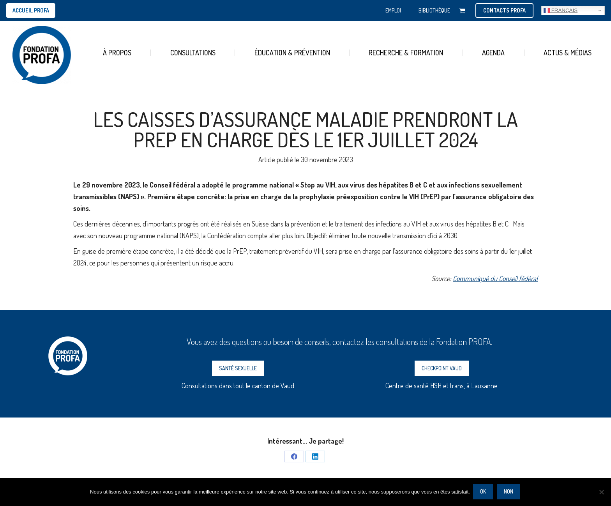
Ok (484, 492)
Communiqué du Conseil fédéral (495, 278)
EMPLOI (393, 10)
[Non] (601, 492)
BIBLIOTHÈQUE (434, 10)
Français (560, 10)
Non (509, 492)
